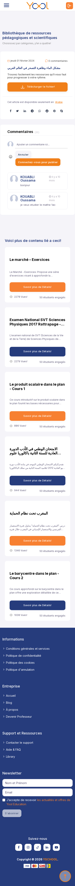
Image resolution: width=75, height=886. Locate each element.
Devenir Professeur (17, 716)
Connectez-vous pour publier (38, 162)
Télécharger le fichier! (37, 87)
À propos (10, 709)
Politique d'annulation (18, 669)
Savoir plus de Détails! (37, 286)
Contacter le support (17, 742)
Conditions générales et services (26, 648)
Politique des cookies (18, 662)
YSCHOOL (50, 859)
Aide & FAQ (11, 749)
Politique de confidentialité (21, 655)
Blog (7, 702)
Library (8, 756)
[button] (10, 111)
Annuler (23, 154)
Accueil (9, 695)
